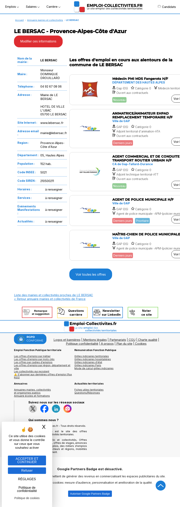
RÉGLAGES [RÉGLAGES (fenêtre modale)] (27, 479)
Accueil (19, 20)
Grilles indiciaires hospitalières (92, 359)
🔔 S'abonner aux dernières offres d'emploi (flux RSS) (43, 376)
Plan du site (124, 344)
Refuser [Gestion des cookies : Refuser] (27, 470)
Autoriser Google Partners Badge (90, 493)
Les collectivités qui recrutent (31, 371)
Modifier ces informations (38, 41)
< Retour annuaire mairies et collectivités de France (50, 299)
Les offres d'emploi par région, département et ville (42, 367)
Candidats (167, 7)
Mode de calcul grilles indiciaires (94, 368)
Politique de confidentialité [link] (27, 489)
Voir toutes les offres (91, 274)
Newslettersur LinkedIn (111, 312)
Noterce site (146, 312)
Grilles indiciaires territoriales (91, 356)
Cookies (141, 344)
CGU (132, 340)
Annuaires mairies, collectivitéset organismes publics (32, 391)
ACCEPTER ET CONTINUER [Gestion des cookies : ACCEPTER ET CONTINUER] (27, 460)
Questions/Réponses (87, 392)
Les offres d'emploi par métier (32, 356)
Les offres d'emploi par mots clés (34, 359)
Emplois (12, 7)
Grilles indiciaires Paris (87, 365)
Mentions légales (95, 340)
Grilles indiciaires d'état (88, 362)
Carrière (53, 7)
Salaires (33, 7)
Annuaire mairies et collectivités (45, 20)
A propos (107, 344)
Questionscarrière (76, 312)
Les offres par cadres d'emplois (33, 362)
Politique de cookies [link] (27, 498)
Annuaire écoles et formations (32, 395)
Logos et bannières (67, 340)
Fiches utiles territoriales (89, 389)
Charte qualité (147, 340)
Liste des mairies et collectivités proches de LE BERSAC (53, 295)
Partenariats (117, 340)
